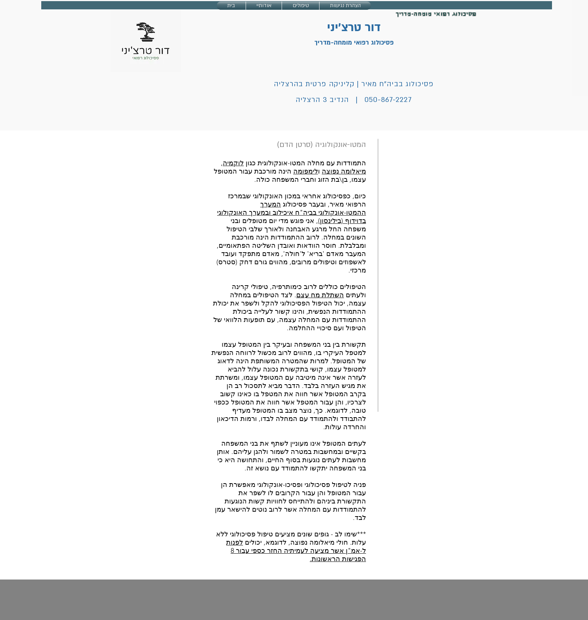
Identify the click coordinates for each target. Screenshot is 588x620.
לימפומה (305, 171)
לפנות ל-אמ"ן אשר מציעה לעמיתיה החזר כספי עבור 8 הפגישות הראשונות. (296, 550)
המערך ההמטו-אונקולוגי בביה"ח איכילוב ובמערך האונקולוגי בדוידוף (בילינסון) (291, 212)
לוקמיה (233, 163)
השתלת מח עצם (320, 295)
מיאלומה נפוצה (344, 171)
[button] (300, 5)
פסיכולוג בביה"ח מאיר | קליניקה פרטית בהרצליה (354, 84)
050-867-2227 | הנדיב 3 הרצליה (354, 100)
